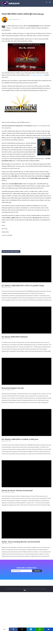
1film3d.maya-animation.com (37, 75)
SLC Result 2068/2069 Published (15, 348)
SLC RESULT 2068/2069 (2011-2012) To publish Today (23, 291)
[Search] (46, 2)
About (24, 624)
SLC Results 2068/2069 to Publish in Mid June (20, 463)
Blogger (44, 624)
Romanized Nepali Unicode (13, 406)
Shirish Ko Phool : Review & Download (17, 520)
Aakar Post (9, 624)
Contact (28, 624)
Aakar (20, 624)
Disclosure (33, 624)
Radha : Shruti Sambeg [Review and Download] (21, 577)
